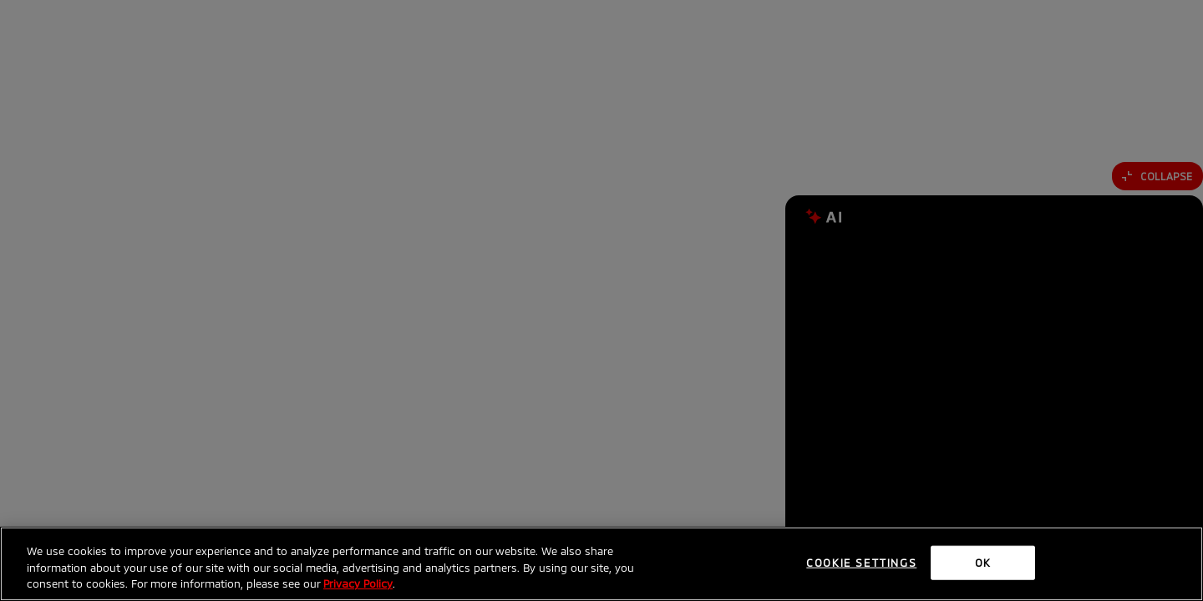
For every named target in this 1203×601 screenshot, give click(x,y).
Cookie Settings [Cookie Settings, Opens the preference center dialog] (861, 561)
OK (983, 561)
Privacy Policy (358, 583)
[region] (601, 564)
